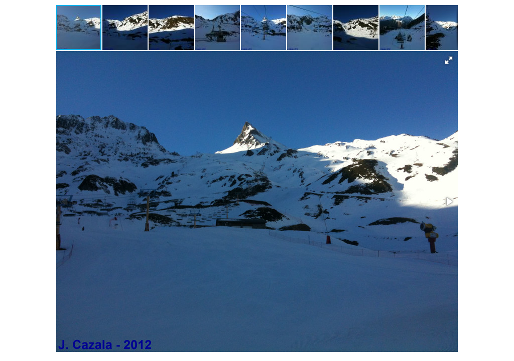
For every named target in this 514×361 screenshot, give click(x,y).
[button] (125, 27)
